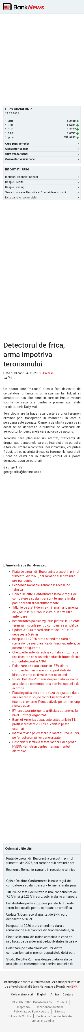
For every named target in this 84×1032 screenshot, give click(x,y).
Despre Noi (23, 1007)
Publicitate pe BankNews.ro (31, 1011)
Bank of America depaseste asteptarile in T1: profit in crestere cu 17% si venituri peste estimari (44, 724)
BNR (74, 986)
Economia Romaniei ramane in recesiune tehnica (40, 869)
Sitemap (60, 1011)
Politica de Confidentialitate (54, 1016)
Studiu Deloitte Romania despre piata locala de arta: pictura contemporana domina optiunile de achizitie (46, 683)
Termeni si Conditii (42, 1020)
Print (9, 377)
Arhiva (54, 994)
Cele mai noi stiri (22, 994)
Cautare (68, 994)
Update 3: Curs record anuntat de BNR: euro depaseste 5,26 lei (36, 917)
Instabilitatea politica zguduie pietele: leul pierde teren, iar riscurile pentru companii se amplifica (40, 905)
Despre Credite (42, 182)
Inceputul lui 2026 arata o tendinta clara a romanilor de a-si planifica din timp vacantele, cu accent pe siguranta (46, 643)
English (41, 994)
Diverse (48, 373)
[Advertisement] (42, 59)
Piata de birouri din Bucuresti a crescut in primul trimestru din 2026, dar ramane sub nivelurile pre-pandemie (45, 576)
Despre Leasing (42, 187)
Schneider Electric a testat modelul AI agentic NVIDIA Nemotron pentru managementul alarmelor (44, 746)
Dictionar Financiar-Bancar (42, 177)
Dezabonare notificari (50, 1007)
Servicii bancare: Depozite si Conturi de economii (42, 192)
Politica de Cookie (19, 1016)
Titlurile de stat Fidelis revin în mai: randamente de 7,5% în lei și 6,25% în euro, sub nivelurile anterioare (45, 612)
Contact (62, 1002)
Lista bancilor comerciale (42, 197)
